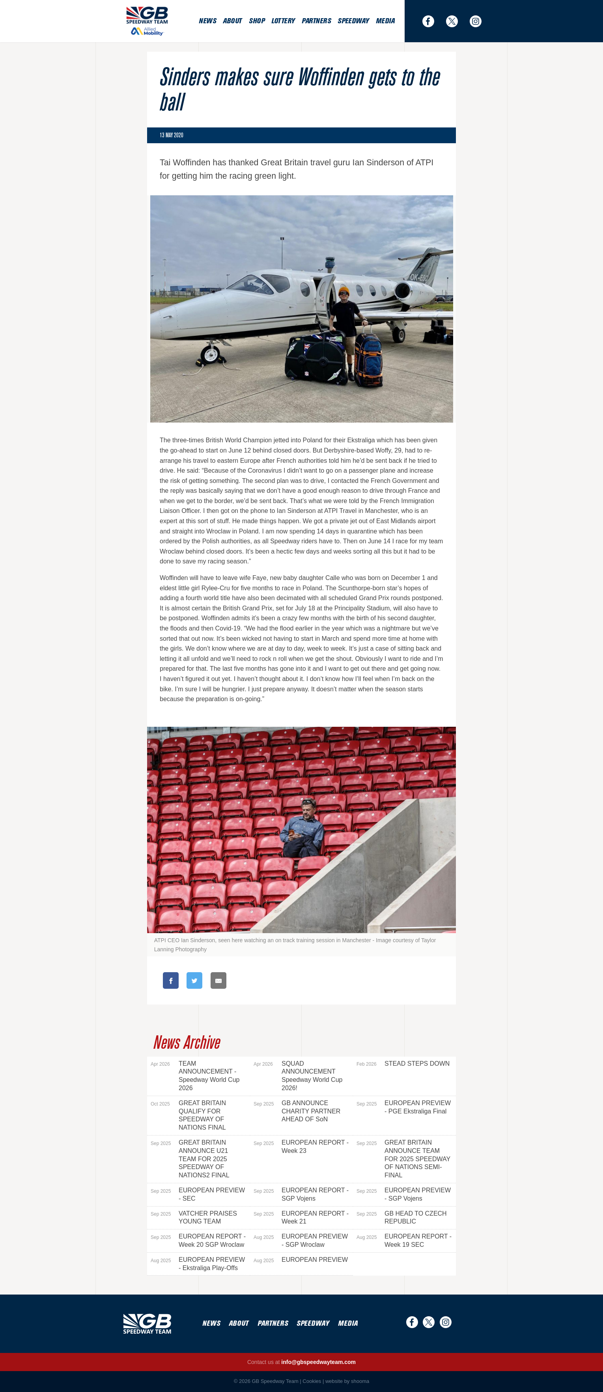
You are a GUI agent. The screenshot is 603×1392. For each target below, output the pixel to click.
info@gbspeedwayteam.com (318, 1362)
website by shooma (347, 1381)
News (207, 21)
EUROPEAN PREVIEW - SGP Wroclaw (301, 1240)
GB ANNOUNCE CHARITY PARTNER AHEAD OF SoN (297, 1111)
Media (385, 21)
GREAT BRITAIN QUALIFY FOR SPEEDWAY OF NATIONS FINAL (188, 1115)
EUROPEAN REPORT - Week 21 (301, 1217)
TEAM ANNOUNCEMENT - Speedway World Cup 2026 (195, 1075)
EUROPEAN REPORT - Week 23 (301, 1146)
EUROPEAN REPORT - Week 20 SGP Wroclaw (198, 1240)
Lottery (283, 21)
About (232, 21)
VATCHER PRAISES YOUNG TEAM (194, 1217)
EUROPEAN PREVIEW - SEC (198, 1194)
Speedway (353, 21)
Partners (316, 21)
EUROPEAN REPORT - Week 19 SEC (404, 1240)
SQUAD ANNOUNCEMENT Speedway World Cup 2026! (298, 1075)
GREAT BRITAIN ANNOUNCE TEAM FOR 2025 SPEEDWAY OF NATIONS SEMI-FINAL (403, 1159)
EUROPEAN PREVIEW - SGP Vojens (404, 1194)
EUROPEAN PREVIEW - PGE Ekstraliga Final (404, 1107)
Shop (256, 21)
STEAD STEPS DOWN (403, 1063)
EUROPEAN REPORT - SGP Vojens (301, 1194)
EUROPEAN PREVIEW (301, 1259)
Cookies (311, 1381)
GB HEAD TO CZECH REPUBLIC (402, 1217)
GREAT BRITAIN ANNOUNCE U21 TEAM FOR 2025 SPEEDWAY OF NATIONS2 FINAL (190, 1159)
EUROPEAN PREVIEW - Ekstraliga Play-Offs (198, 1263)
